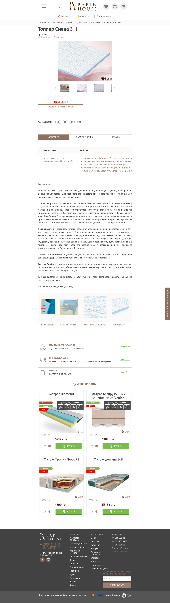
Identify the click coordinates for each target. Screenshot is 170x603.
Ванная (73, 582)
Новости (95, 541)
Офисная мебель (78, 556)
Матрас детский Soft (108, 459)
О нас (93, 538)
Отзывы (95, 558)
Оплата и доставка (95, 553)
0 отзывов (59, 37)
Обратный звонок (120, 552)
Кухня (73, 574)
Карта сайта (97, 565)
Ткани (73, 560)
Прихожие (75, 578)
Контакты (95, 562)
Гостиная (74, 571)
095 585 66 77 (121, 538)
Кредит (94, 549)
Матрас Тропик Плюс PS (61, 459)
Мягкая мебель (77, 547)
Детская (74, 564)
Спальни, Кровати (79, 544)
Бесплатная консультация (167, 304)
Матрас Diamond (61, 394)
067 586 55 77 (121, 545)
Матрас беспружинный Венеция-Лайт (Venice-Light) (109, 398)
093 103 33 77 (121, 541)
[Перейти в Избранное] (106, 6)
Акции (73, 585)
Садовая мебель (78, 567)
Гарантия (95, 545)
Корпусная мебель (75, 552)
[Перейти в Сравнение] (115, 6)
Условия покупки (99, 569)
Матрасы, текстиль (74, 539)
